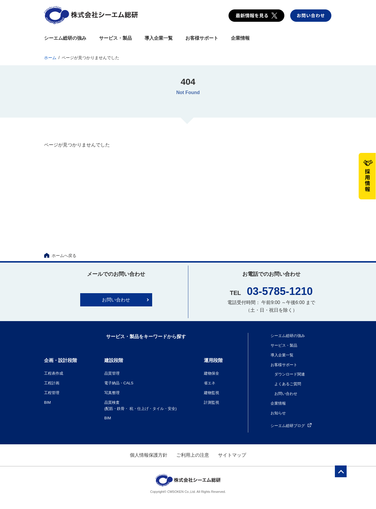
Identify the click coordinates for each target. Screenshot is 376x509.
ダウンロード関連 (289, 374)
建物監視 (211, 392)
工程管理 (51, 392)
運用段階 (213, 360)
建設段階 (113, 360)
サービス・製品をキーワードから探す (146, 336)
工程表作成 (53, 373)
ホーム (50, 57)
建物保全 (211, 373)
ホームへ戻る (60, 255)
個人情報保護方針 (148, 455)
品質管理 (112, 373)
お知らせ (278, 413)
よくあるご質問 (287, 384)
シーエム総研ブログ (291, 425)
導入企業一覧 (159, 38)
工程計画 (51, 383)
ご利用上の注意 (192, 455)
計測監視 (211, 402)
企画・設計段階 (60, 360)
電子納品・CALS (118, 383)
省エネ (209, 383)
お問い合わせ (116, 299)
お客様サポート (201, 38)
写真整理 (112, 392)
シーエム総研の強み (65, 38)
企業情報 (240, 38)
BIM (47, 402)
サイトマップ (232, 455)
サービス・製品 (115, 38)
